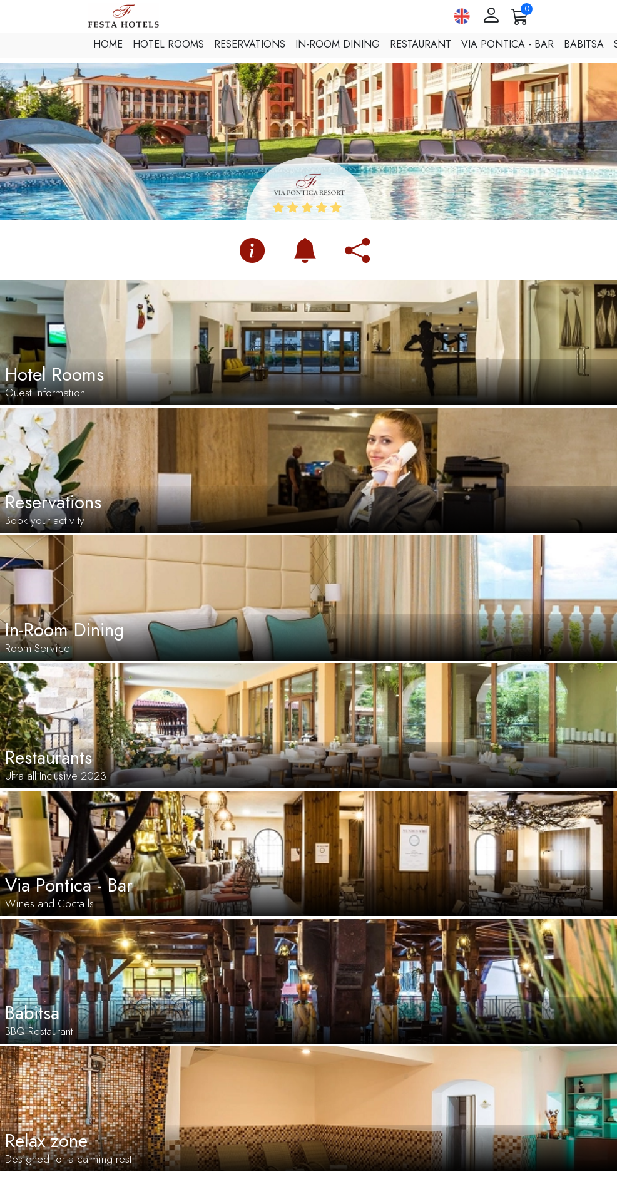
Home (108, 44)
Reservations (249, 44)
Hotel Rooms (168, 44)
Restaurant (420, 44)
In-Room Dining (337, 44)
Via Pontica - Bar (507, 44)
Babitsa (584, 44)
